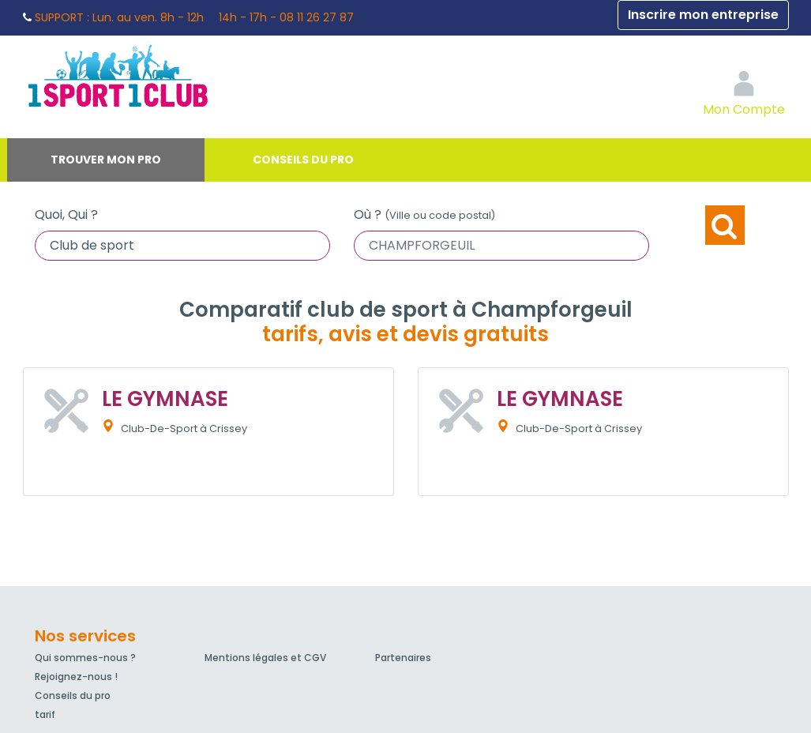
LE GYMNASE (165, 399)
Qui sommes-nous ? (85, 657)
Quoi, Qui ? (66, 214)
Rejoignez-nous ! (76, 676)
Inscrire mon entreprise (703, 15)
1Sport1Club (169, 75)
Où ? (424, 214)
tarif (45, 714)
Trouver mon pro (106, 159)
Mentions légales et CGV (265, 657)
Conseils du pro (303, 159)
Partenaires (403, 657)
